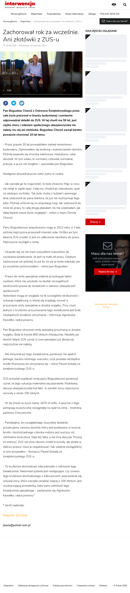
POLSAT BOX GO (109, 14)
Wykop (21, 103)
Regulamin (9, 586)
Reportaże (36, 14)
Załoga (92, 14)
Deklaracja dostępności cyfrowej (33, 586)
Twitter (13, 103)
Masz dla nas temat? (117, 21)
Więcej (94, 222)
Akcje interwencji (74, 14)
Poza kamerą (53, 14)
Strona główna (18, 14)
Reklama (103, 586)
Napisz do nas (106, 271)
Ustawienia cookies (86, 586)
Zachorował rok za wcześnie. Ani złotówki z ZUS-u (58, 21)
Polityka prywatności (62, 586)
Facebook (5, 103)
